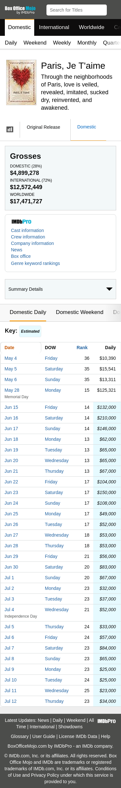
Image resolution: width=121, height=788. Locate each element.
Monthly (87, 43)
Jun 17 (11, 428)
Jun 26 (11, 524)
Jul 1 (9, 577)
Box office (21, 256)
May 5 (11, 368)
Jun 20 (11, 460)
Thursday (54, 471)
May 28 (12, 390)
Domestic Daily (28, 312)
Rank (81, 347)
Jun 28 (11, 545)
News (16, 249)
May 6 (11, 379)
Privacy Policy (45, 775)
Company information (32, 243)
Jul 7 (9, 648)
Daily (11, 43)
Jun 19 (11, 449)
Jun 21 (11, 471)
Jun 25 (11, 513)
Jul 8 (9, 658)
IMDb (87, 746)
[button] (113, 9)
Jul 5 (9, 626)
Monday (53, 390)
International (54, 27)
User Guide (43, 736)
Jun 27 (11, 535)
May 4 (11, 358)
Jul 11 (10, 690)
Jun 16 (11, 417)
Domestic (19, 27)
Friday (51, 358)
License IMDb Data (78, 736)
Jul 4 (9, 609)
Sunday (52, 379)
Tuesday (53, 449)
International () (31, 180)
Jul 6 (9, 637)
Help (105, 736)
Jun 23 (11, 492)
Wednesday (57, 460)
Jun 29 (11, 556)
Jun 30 (11, 567)
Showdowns (70, 726)
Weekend (35, 43)
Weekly (62, 43)
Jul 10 (10, 679)
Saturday (54, 368)
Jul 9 (9, 669)
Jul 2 (9, 588)
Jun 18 (11, 439)
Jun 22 (11, 481)
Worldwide (91, 27)
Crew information (28, 236)
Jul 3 (9, 598)
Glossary (19, 736)
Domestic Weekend (79, 312)
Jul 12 (10, 701)
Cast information (27, 230)
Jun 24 (11, 503)
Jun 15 (11, 407)
